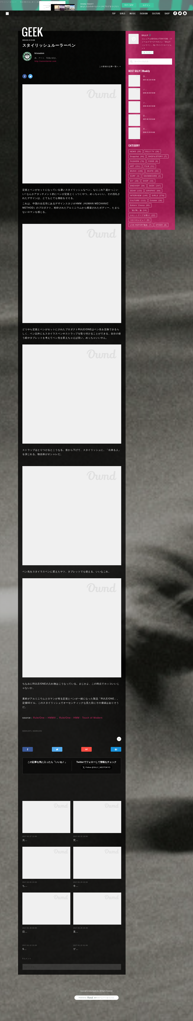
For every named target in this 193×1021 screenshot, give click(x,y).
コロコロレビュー (140, 220)
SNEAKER (137, 186)
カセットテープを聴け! (142, 215)
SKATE (153, 171)
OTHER (161, 225)
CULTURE (151, 13)
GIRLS (117, 13)
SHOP (162, 13)
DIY (134, 181)
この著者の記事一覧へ (110, 66)
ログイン (146, 5)
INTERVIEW (139, 196)
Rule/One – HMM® (44, 717)
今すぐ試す (129, 5)
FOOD (153, 161)
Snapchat (185, 13)
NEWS (135, 152)
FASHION (139, 13)
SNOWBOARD (152, 176)
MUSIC (128, 13)
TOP (109, 13)
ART (135, 166)
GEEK (32, 32)
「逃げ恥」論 (138, 210)
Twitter (179, 13)
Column (156, 201)
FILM (149, 166)
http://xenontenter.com (45, 61)
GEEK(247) (27, 731)
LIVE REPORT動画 (141, 225)
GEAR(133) (37, 731)
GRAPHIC (153, 191)
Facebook (173, 13)
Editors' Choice (140, 205)
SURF (135, 176)
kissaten (39, 53)
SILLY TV (152, 152)
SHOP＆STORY (157, 156)
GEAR (136, 191)
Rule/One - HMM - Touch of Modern (80, 717)
